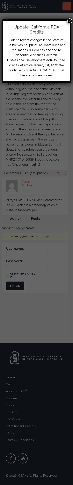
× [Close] (69, 20)
